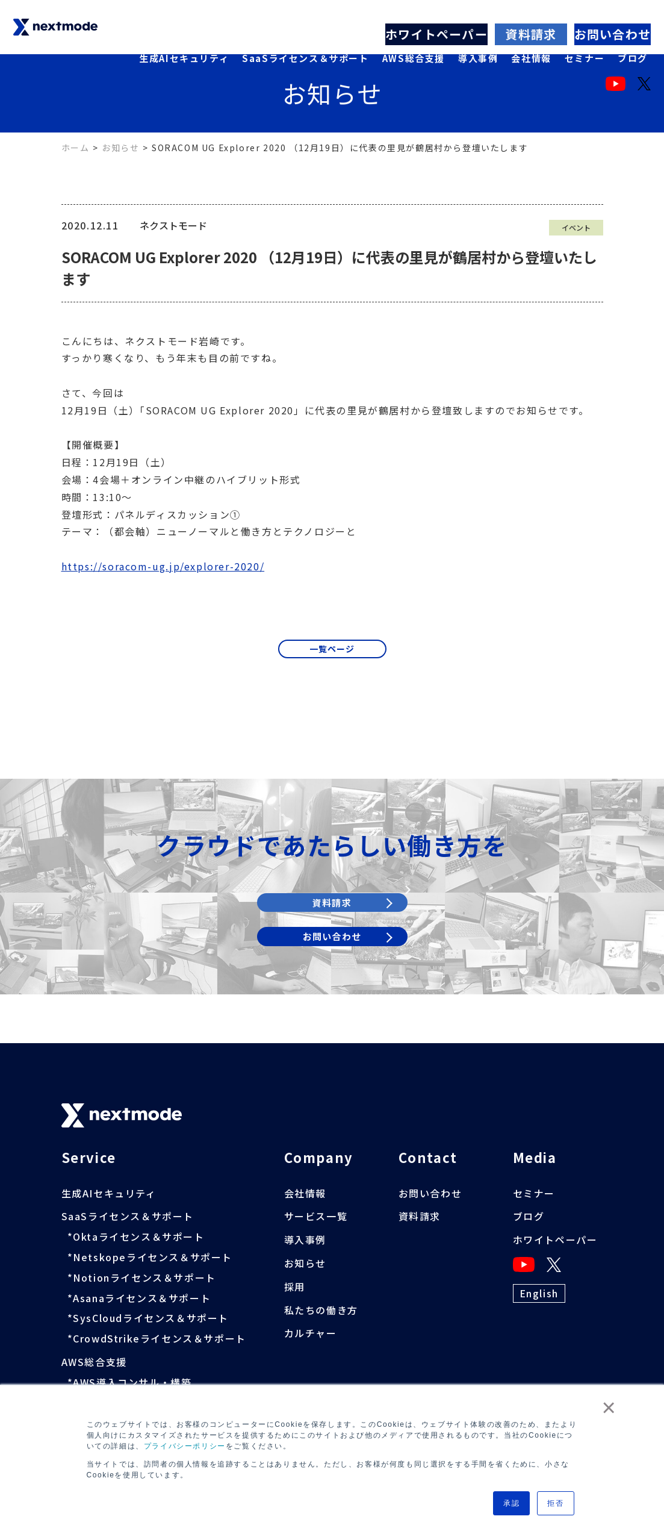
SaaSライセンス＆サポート (305, 30)
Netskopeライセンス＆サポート (152, 1257)
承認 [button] (511, 1503)
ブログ (633, 30)
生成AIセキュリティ (184, 30)
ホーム (75, 148)
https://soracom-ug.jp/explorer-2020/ (163, 566)
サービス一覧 (316, 1216)
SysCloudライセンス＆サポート (151, 1318)
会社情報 (531, 30)
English (539, 1293)
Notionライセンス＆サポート (144, 1277)
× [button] (609, 1407)
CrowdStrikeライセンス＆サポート (159, 1338)
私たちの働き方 (321, 1310)
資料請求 (533, 8)
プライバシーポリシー (185, 1446)
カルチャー (310, 1333)
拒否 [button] (555, 1503)
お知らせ (120, 148)
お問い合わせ (613, 8)
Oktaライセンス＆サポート (138, 1236)
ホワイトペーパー (443, 8)
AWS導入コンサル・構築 (132, 1382)
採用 (294, 1286)
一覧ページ (332, 651)
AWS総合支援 (413, 30)
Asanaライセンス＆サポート (142, 1298)
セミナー (584, 30)
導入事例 (478, 30)
